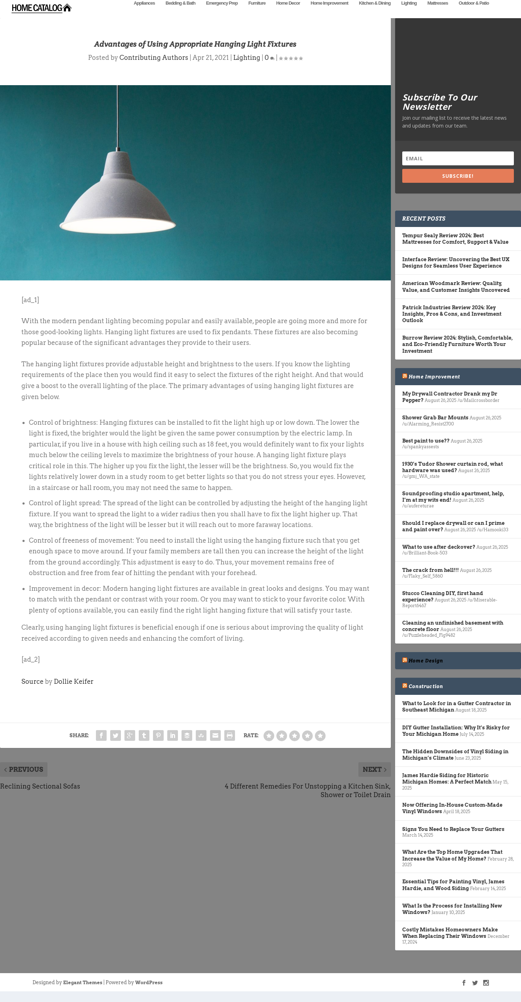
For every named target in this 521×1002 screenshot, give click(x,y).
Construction (426, 697)
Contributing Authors (153, 68)
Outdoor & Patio (474, 13)
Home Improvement (329, 13)
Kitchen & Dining (374, 13)
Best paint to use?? (426, 451)
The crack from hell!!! (430, 581)
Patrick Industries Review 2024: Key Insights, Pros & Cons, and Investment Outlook (451, 324)
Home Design (426, 671)
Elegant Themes (82, 993)
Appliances (144, 13)
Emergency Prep (222, 13)
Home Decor (288, 13)
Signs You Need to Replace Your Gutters (453, 840)
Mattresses (437, 13)
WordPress (149, 993)
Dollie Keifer (73, 692)
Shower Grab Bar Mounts (435, 428)
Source (32, 692)
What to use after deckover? (438, 558)
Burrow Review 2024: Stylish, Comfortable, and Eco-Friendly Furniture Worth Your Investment (457, 355)
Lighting (409, 13)
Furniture (256, 13)
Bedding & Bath (180, 13)
